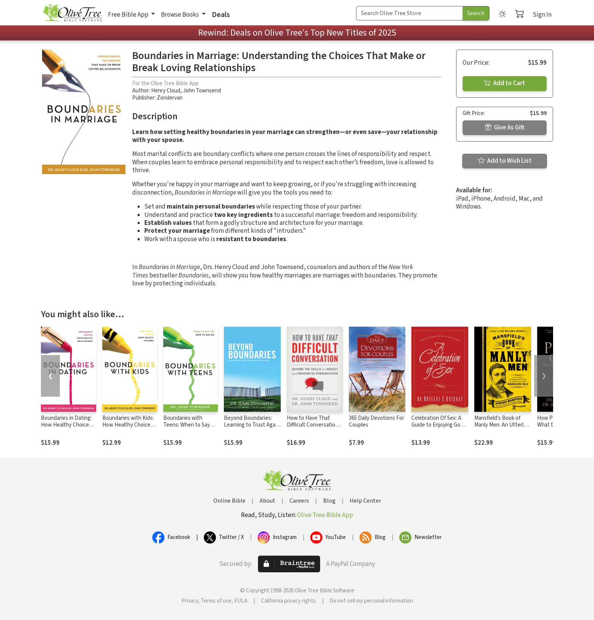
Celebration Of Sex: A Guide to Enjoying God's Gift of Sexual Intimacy (439, 425)
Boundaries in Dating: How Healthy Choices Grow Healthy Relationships (66, 429)
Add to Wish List (504, 160)
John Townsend (202, 91)
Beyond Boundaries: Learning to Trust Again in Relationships (252, 425)
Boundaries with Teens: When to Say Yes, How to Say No (186, 425)
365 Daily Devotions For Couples (376, 421)
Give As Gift (505, 127)
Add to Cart (504, 83)
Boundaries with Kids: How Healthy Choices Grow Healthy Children (128, 425)
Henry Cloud (165, 91)
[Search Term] (409, 13)
